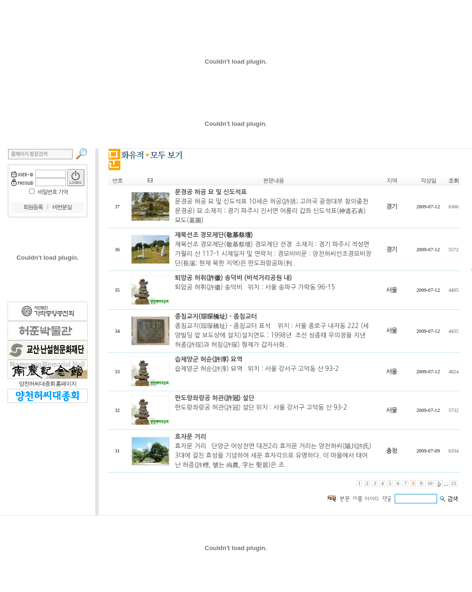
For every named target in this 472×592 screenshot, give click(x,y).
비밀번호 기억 (53, 192)
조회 (453, 180)
